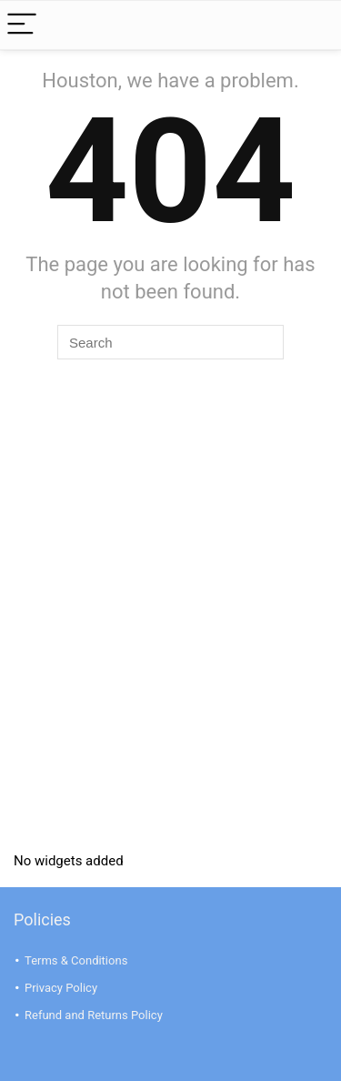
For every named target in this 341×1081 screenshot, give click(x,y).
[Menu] (22, 25)
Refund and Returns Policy (94, 1015)
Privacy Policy (61, 988)
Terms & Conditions (76, 960)
